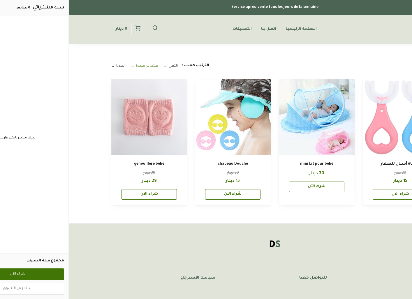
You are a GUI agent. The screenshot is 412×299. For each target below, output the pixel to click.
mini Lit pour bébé (248, 164)
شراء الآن (331, 194)
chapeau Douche (164, 164)
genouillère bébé (80, 164)
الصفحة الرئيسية (232, 29)
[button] (86, 29)
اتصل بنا (199, 29)
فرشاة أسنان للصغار (331, 164)
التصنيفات (173, 29)
